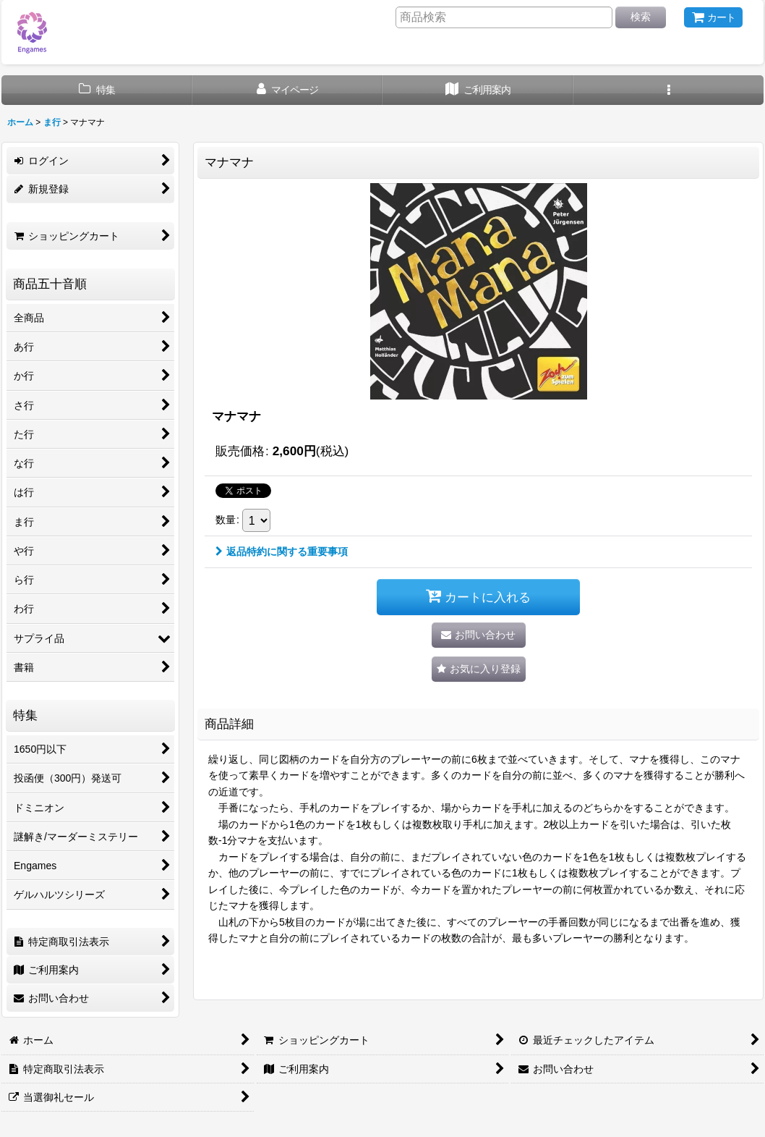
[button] (668, 90)
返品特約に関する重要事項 (281, 551)
